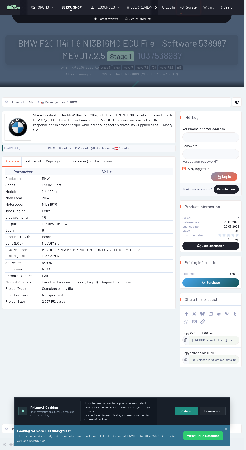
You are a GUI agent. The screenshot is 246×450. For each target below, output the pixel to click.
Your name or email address (203, 129)
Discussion (103, 161)
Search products (140, 19)
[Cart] (208, 7)
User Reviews (140, 7)
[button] (52, 7)
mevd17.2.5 (166, 67)
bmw (117, 67)
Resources (105, 7)
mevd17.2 (142, 67)
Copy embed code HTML (198, 353)
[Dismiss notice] (225, 429)
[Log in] (167, 7)
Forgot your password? (200, 161)
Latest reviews (108, 19)
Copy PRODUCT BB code (198, 333)
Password (190, 146)
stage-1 (105, 67)
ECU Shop (74, 7)
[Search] (226, 7)
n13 (179, 67)
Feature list (32, 161)
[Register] (188, 7)
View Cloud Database (203, 435)
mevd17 (128, 67)
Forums (42, 7)
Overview (12, 161)
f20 (154, 67)
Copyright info (57, 161)
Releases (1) (81, 161)
